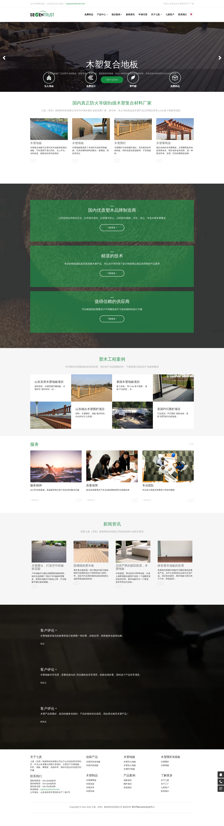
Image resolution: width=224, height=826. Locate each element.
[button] (3, 57)
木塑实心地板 (130, 765)
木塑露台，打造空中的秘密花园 (48, 567)
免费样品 (88, 14)
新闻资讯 (130, 14)
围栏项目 (128, 784)
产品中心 (102, 14)
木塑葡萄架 (163, 143)
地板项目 (128, 780)
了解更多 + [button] (112, 227)
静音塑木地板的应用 (171, 565)
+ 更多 (191, 444)
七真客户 (170, 14)
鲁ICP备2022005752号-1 (143, 807)
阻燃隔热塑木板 (84, 565)
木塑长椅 (90, 791)
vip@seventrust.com (75, 3)
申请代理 (142, 14)
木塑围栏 (120, 143)
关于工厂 (165, 784)
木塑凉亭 (90, 787)
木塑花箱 (90, 784)
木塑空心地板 (130, 762)
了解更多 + (35, 500)
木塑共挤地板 (92, 765)
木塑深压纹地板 (93, 762)
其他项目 (128, 787)
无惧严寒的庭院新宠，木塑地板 (132, 567)
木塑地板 (36, 143)
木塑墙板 (78, 143)
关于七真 (156, 14)
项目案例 (116, 14)
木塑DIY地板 (129, 769)
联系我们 (182, 14)
